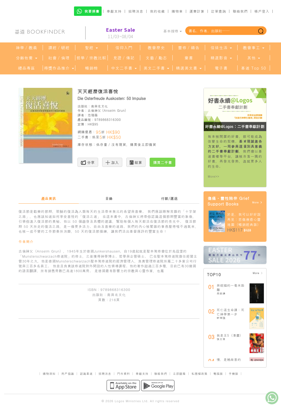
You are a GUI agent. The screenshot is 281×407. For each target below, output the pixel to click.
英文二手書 (156, 68)
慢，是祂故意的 (229, 359)
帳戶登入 (261, 11)
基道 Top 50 (253, 68)
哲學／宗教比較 (91, 57)
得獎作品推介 (59, 68)
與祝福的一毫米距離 (231, 287)
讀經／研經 (59, 47)
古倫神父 (94, 110)
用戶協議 (67, 374)
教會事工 (253, 47)
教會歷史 (156, 47)
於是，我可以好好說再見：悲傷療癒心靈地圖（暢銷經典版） (244, 219)
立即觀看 (179, 374)
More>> (213, 176)
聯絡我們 (240, 11)
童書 (188, 57)
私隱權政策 (199, 374)
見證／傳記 (124, 57)
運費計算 (197, 11)
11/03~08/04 (120, 33)
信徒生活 (221, 47)
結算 (136, 162)
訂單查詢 (218, 11)
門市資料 (123, 374)
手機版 (233, 374)
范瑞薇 (93, 115)
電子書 (221, 68)
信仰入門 (123, 47)
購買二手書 (162, 162)
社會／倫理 (59, 57)
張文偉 (221, 339)
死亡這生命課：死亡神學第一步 (231, 311)
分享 (88, 162)
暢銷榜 (91, 68)
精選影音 (221, 57)
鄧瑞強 (221, 318)
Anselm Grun (114, 110)
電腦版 (218, 374)
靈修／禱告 (188, 47)
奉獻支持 (114, 11)
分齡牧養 (26, 57)
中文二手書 (124, 68)
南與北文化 (99, 106)
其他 (253, 57)
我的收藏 (157, 11)
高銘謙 (221, 293)
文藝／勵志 (156, 57)
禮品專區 (26, 68)
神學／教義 (26, 47)
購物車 (177, 11)
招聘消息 (135, 11)
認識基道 (86, 374)
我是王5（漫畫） (230, 335)
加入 (112, 162)
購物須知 (49, 374)
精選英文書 (189, 68)
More (257, 202)
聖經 (91, 47)
